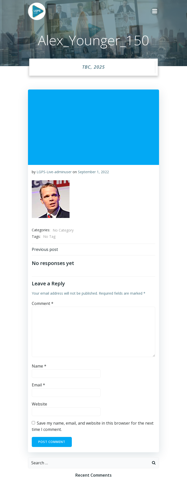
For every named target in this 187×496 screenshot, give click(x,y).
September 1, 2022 (93, 171)
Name (39, 366)
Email (38, 385)
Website (39, 404)
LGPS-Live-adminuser (54, 171)
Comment (42, 303)
